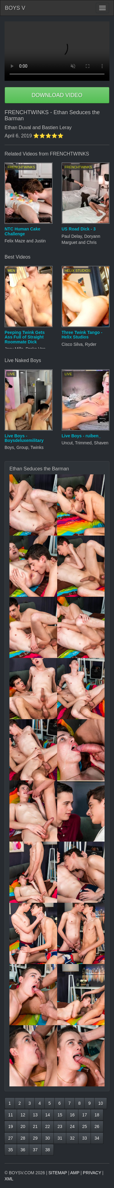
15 (59, 1114)
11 (10, 1114)
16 (72, 1114)
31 (59, 1138)
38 (47, 1149)
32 (72, 1138)
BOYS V (15, 8)
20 (23, 1126)
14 (47, 1114)
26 (97, 1126)
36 (23, 1149)
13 (35, 1114)
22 (47, 1126)
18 (97, 1114)
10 (100, 1103)
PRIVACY (92, 1172)
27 (10, 1138)
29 (35, 1138)
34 (97, 1138)
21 (35, 1126)
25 (84, 1126)
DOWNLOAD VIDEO (57, 95)
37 (35, 1149)
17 (84, 1114)
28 (23, 1138)
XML (9, 1178)
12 (23, 1114)
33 (84, 1138)
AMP (74, 1172)
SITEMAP (57, 1172)
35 (10, 1149)
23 (59, 1126)
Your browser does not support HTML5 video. (57, 51)
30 (47, 1138)
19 (10, 1126)
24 (72, 1126)
